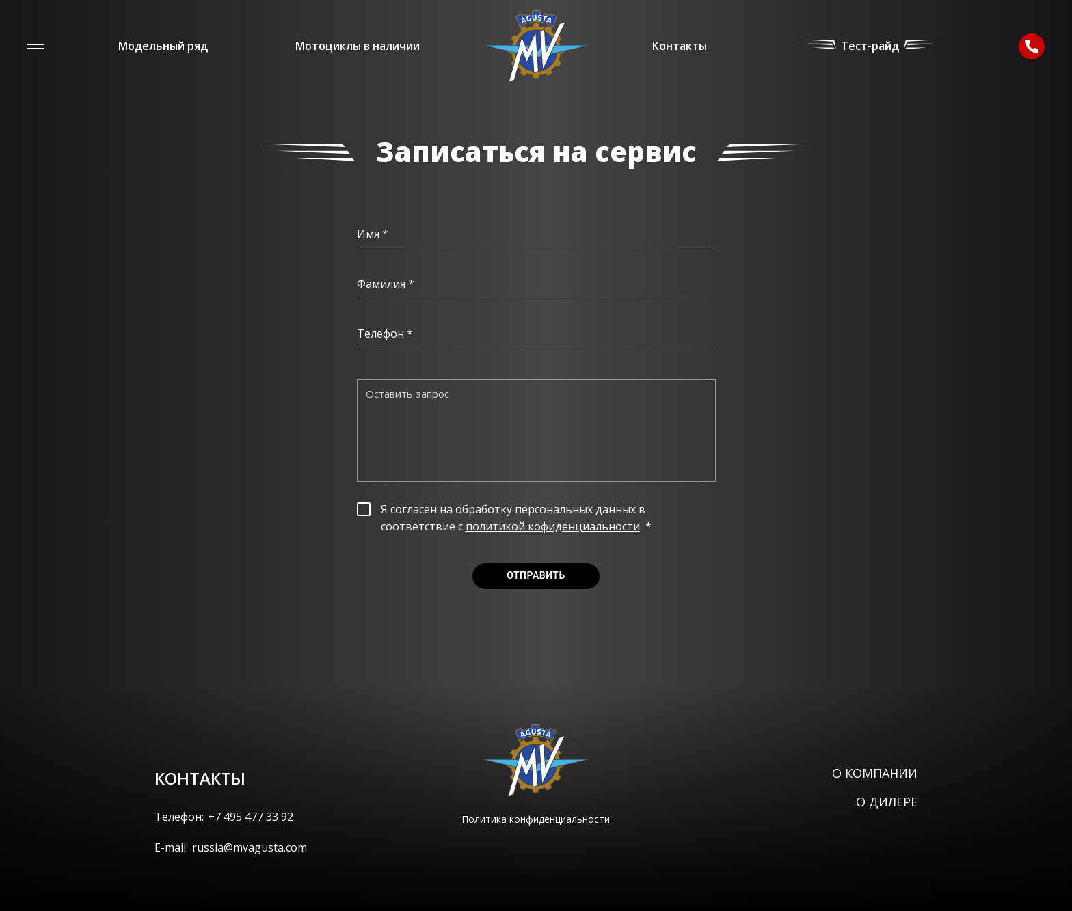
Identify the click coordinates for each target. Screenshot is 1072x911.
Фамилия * (385, 283)
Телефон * (385, 333)
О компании (874, 772)
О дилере (886, 801)
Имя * (372, 233)
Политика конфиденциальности (535, 819)
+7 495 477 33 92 (250, 816)
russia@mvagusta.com (249, 847)
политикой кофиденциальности (553, 526)
